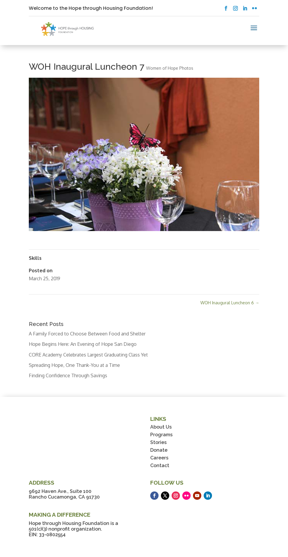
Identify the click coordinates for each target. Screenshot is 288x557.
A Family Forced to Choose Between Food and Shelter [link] (87, 334)
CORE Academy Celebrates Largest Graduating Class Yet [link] (88, 355)
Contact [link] (159, 465)
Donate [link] (158, 450)
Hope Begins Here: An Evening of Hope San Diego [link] (83, 344)
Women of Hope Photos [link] (169, 68)
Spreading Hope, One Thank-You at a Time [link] (74, 365)
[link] (67, 29)
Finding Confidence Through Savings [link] (68, 375)
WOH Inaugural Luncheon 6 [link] (229, 302)
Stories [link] (158, 442)
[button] (226, 8)
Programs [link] (161, 434)
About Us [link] (161, 427)
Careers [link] (159, 458)
